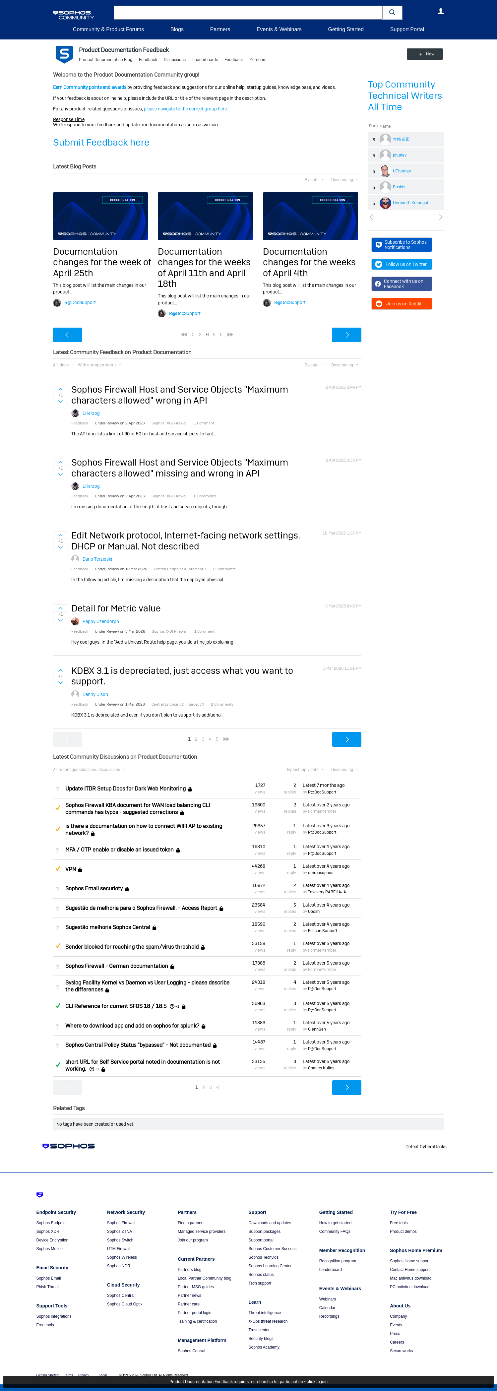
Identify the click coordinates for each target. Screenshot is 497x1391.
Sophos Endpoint (51, 1223)
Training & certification (197, 1321)
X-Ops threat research (267, 1321)
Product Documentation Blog (105, 59)
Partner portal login (194, 1312)
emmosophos (320, 872)
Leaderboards (205, 59)
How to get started (335, 1223)
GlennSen (317, 1029)
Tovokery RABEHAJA (327, 892)
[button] (393, 12)
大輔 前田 (401, 139)
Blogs (177, 29)
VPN (70, 869)
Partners (220, 29)
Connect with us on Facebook (399, 283)
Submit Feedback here (101, 142)
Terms (68, 1375)
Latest (324, 785)
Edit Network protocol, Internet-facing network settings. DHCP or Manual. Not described (185, 541)
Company (398, 1316)
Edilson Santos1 (323, 930)
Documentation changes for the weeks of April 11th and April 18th (204, 267)
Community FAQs (334, 1231)
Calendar (327, 1307)
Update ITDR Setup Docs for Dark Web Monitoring (125, 788)
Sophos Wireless (122, 1257)
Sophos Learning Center (269, 1266)
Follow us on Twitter (401, 264)
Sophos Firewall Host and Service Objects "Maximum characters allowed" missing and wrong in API (179, 468)
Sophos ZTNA (119, 1231)
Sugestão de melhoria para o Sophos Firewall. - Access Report (141, 908)
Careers (397, 1342)
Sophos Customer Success (272, 1248)
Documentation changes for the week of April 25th (102, 262)
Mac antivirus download (410, 1278)
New (429, 54)
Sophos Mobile (49, 1248)
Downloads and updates (269, 1223)
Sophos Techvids (263, 1257)
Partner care (189, 1304)
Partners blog (189, 1269)
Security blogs (260, 1338)
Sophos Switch (120, 1240)
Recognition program (337, 1261)
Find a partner (190, 1223)
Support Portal (407, 29)
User (441, 11)
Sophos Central (121, 1295)
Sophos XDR (47, 1231)
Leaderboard (330, 1269)
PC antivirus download (409, 1287)
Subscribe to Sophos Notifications (401, 244)
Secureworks (401, 1351)
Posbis (399, 187)
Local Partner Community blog (204, 1278)
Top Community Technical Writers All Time (405, 95)
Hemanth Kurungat (411, 203)
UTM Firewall (119, 1248)
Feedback (148, 59)
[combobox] (248, 12)
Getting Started (346, 29)
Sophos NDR (118, 1266)
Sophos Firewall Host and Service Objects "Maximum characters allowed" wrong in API (179, 395)
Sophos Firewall (121, 1223)
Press (395, 1333)
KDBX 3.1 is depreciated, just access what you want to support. (182, 676)
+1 (177, 1006)
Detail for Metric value (116, 608)
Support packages (264, 1231)
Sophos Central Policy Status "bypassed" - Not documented (138, 1045)
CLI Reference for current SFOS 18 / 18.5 (115, 1006)
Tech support (259, 1283)
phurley (399, 155)
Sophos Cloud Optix (125, 1304)
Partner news (189, 1295)
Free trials (398, 1223)
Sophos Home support (409, 1261)
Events (396, 1325)
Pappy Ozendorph (101, 621)
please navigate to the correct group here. (186, 109)
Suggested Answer (58, 808)
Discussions (175, 59)
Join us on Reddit (398, 304)
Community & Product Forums (108, 29)
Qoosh (314, 911)
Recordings (329, 1316)
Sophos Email (48, 1278)
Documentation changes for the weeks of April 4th (309, 262)
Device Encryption (52, 1240)
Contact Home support (410, 1269)
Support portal (260, 1240)
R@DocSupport (80, 302)
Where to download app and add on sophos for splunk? (132, 1025)
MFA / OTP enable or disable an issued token (119, 850)
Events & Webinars (279, 29)
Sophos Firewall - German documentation (116, 966)
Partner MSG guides (196, 1287)
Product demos (403, 1231)
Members (257, 59)
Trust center (259, 1330)
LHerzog (91, 413)
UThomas (402, 171)
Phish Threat (47, 1287)
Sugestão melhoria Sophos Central (107, 927)
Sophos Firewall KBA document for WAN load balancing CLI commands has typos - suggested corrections (137, 809)
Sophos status (261, 1274)
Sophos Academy (263, 1347)
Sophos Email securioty (94, 888)
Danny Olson (95, 694)
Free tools (45, 1325)
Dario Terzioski (97, 559)
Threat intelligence (264, 1312)
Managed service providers (201, 1231)
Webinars (327, 1299)
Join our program (193, 1240)
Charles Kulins (321, 1068)
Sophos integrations (54, 1316)
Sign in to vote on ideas (60, 389)
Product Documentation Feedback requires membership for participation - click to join (248, 1381)
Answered (58, 1006)
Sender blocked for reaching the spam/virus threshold (132, 946)
